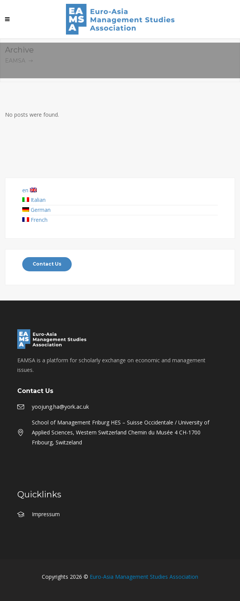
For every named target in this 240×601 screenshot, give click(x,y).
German (36, 209)
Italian (34, 199)
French (35, 219)
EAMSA (15, 60)
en (29, 190)
